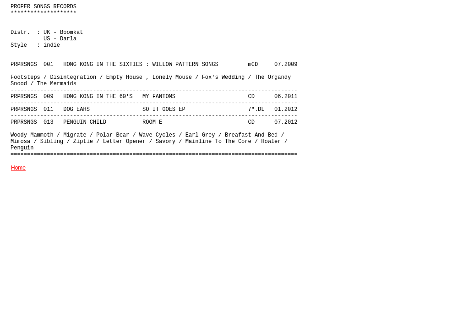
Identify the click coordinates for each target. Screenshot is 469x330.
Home (18, 168)
